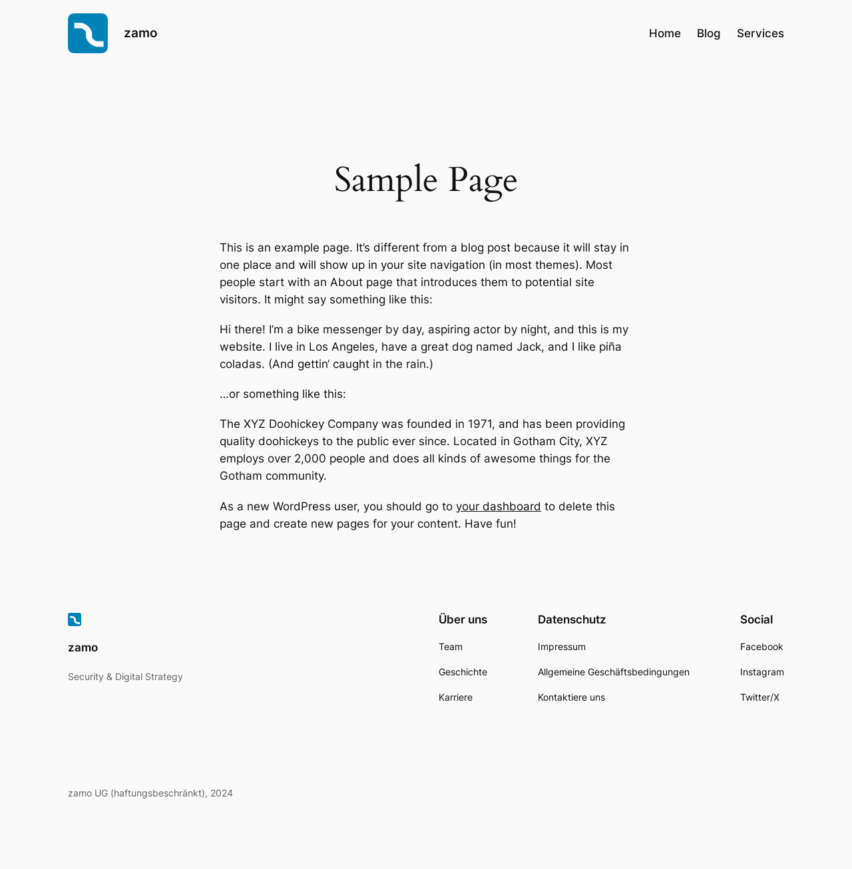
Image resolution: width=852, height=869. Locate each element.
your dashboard (498, 506)
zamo (141, 33)
